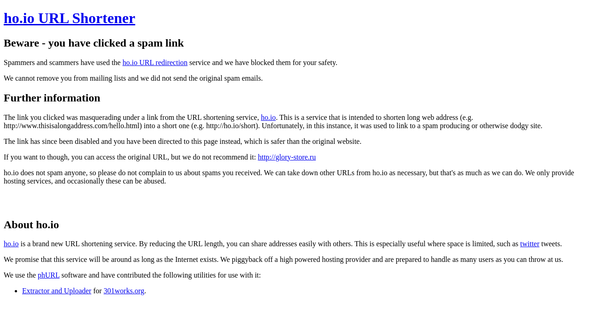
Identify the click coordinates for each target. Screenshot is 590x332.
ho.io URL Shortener (69, 18)
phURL (48, 275)
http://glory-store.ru (287, 157)
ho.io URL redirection (155, 62)
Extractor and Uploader (56, 291)
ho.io (268, 117)
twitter (529, 244)
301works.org (124, 291)
